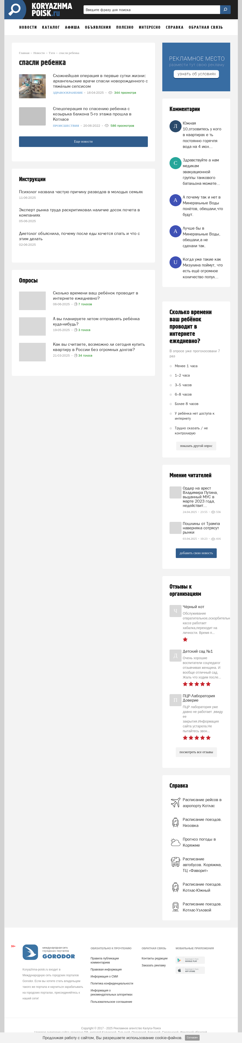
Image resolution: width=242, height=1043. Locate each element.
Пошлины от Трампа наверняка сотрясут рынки (201, 527)
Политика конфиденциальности (112, 983)
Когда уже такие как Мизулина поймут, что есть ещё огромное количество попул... (203, 268)
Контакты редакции (154, 958)
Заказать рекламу (154, 965)
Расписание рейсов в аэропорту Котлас (202, 802)
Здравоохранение (68, 92)
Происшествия (66, 125)
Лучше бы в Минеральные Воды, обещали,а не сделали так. (201, 237)
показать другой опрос (196, 446)
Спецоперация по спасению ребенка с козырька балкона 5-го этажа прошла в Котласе (92, 114)
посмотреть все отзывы (196, 752)
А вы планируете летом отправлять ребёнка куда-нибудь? (96, 321)
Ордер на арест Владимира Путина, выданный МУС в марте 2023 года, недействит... (200, 497)
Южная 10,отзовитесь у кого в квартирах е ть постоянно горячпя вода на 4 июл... (202, 135)
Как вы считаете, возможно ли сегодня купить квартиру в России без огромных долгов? (99, 347)
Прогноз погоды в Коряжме (199, 842)
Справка (179, 785)
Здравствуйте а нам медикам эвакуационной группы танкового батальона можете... (201, 172)
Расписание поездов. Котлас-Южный (202, 887)
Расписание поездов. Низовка (202, 822)
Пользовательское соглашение (111, 1001)
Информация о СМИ (104, 976)
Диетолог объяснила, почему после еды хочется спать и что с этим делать (79, 236)
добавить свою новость (196, 553)
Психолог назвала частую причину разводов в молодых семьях (81, 191)
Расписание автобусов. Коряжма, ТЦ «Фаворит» (202, 865)
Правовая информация (106, 969)
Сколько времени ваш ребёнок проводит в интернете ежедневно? (95, 295)
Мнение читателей (190, 475)
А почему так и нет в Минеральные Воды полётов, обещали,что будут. (203, 206)
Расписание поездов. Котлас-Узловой (202, 907)
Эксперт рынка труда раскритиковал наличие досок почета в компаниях (79, 212)
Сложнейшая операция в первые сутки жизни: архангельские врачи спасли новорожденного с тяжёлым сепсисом (100, 81)
